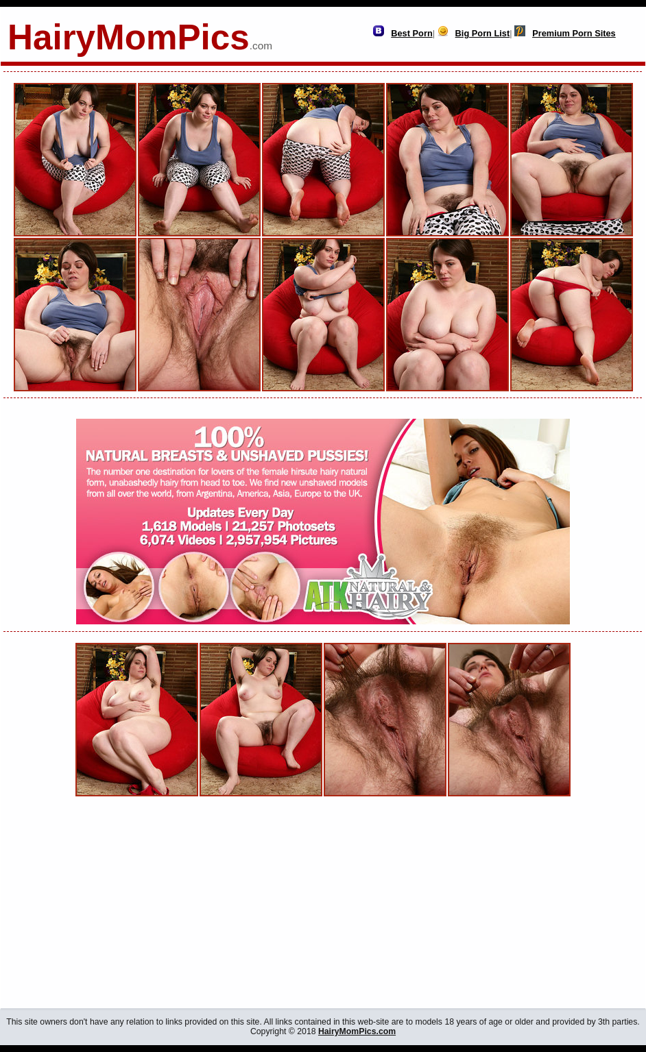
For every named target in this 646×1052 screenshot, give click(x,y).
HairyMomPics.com (357, 1031)
